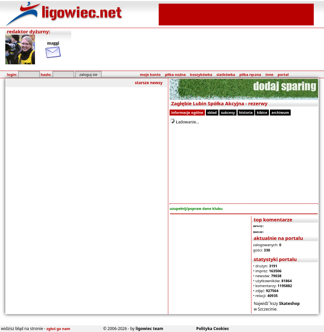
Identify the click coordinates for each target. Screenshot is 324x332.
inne (269, 74)
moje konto (150, 74)
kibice (262, 112)
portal (283, 74)
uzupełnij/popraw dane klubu (196, 208)
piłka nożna (175, 74)
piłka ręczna (250, 74)
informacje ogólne (187, 112)
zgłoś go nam (58, 328)
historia (246, 112)
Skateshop (289, 303)
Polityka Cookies (212, 328)
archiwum (280, 112)
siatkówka (225, 74)
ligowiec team (149, 328)
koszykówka (201, 74)
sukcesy (228, 112)
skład (212, 112)
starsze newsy (149, 82)
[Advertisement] (236, 14)
